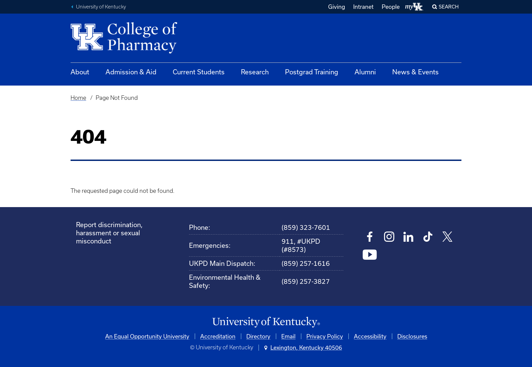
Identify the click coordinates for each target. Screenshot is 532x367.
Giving (336, 6)
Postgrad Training (311, 72)
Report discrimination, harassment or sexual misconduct (109, 233)
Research (255, 72)
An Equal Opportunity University (147, 336)
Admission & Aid (131, 72)
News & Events (415, 72)
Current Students (199, 72)
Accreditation (217, 336)
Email (288, 336)
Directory (258, 336)
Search (449, 7)
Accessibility (370, 336)
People (391, 6)
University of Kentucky (101, 7)
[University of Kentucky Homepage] (266, 322)
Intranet (363, 6)
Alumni (365, 72)
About (80, 72)
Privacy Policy (324, 336)
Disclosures (412, 336)
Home (78, 98)
